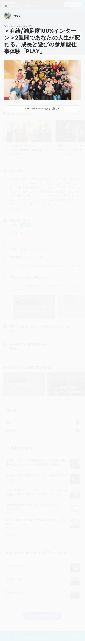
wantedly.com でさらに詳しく (42, 108)
